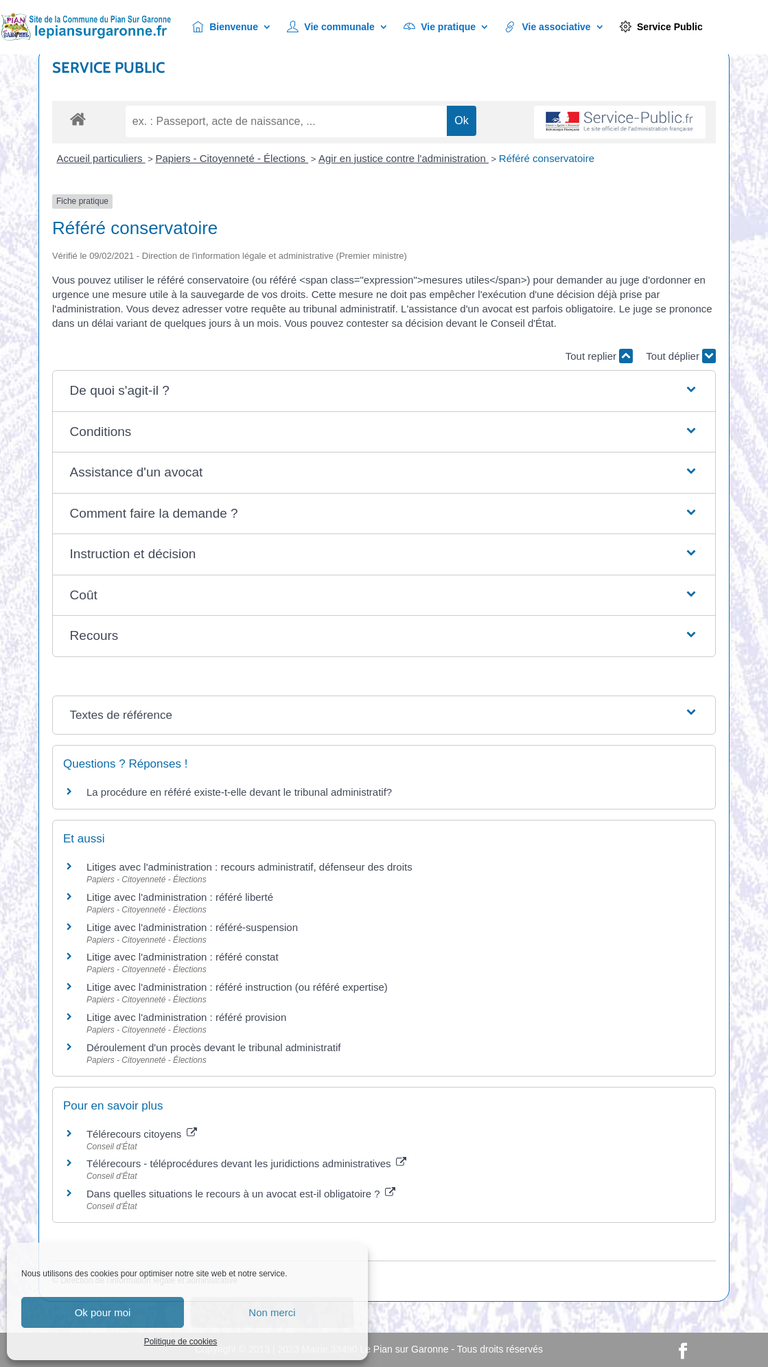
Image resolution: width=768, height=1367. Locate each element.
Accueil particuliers (100, 158)
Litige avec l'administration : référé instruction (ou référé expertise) (237, 987)
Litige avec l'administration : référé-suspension (192, 927)
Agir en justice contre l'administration (403, 158)
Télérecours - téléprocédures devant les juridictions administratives (246, 1163)
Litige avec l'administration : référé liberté (179, 897)
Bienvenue (225, 27)
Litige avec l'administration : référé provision (186, 1017)
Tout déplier (681, 356)
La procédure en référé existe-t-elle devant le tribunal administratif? (239, 792)
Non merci (271, 1312)
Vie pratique (440, 27)
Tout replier (599, 356)
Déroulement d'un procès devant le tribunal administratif (213, 1047)
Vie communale (331, 27)
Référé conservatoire (546, 158)
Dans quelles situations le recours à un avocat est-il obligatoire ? (240, 1193)
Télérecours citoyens (141, 1134)
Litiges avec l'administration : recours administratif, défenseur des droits (249, 867)
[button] (384, 391)
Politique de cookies (181, 1341)
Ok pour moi (103, 1312)
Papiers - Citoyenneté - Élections (232, 158)
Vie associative (547, 27)
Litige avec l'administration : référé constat (182, 957)
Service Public (661, 27)
